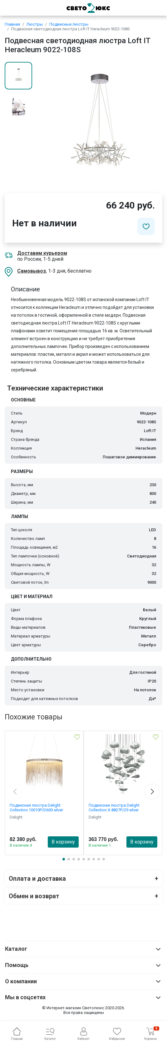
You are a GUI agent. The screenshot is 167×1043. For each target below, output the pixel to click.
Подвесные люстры (68, 24)
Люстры (35, 24)
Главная (12, 24)
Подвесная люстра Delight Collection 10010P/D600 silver (36, 807)
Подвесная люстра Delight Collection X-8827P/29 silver (114, 807)
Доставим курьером (42, 253)
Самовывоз (31, 271)
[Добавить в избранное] (146, 226)
